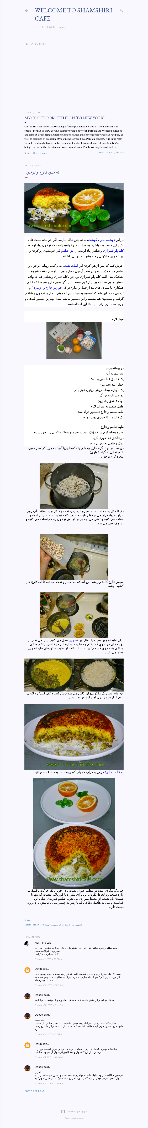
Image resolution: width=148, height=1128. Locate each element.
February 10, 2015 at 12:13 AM (49, 985)
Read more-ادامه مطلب (111, 152)
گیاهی (79, 924)
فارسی (61, 26)
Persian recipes (39, 924)
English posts (45, 26)
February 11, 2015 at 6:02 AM (49, 1057)
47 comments (39, 153)
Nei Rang (40, 942)
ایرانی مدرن (58, 924)
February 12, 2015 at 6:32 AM (49, 1083)
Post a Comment (34, 1091)
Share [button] (27, 153)
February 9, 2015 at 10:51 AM (48, 959)
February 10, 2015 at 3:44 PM (49, 1005)
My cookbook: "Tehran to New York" (64, 118)
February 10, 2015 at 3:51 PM (48, 1034)
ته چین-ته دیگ (70, 924)
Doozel (39, 994)
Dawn (38, 968)
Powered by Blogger (74, 1112)
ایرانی (49, 924)
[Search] (121, 9)
